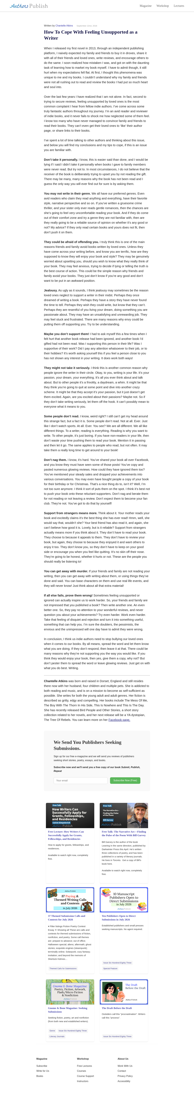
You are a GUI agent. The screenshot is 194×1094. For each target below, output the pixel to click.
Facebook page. (119, 719)
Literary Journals (57, 1036)
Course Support (85, 1076)
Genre (52, 1031)
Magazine (146, 5)
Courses (81, 1071)
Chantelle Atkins (64, 25)
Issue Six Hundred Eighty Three (117, 963)
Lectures (179, 5)
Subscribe (41, 1066)
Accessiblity (124, 1081)
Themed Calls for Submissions (63, 969)
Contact (122, 1071)
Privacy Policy (125, 1076)
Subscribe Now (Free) (125, 780)
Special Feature (110, 969)
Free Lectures (84, 1066)
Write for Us (42, 1071)
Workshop (162, 5)
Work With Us (125, 1066)
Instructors (82, 1081)
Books (39, 1076)
